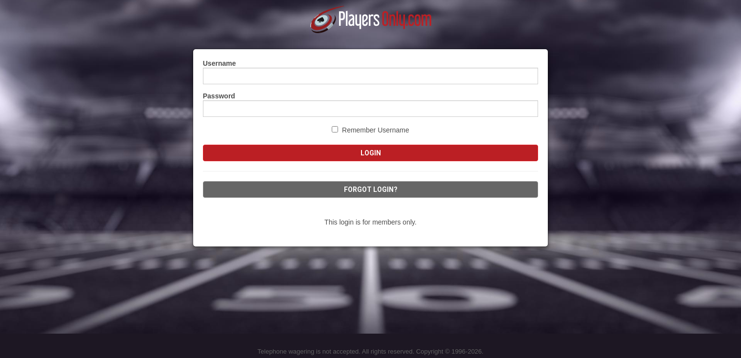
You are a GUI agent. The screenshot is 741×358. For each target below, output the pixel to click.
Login (370, 153)
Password (219, 96)
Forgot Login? (371, 189)
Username (219, 63)
